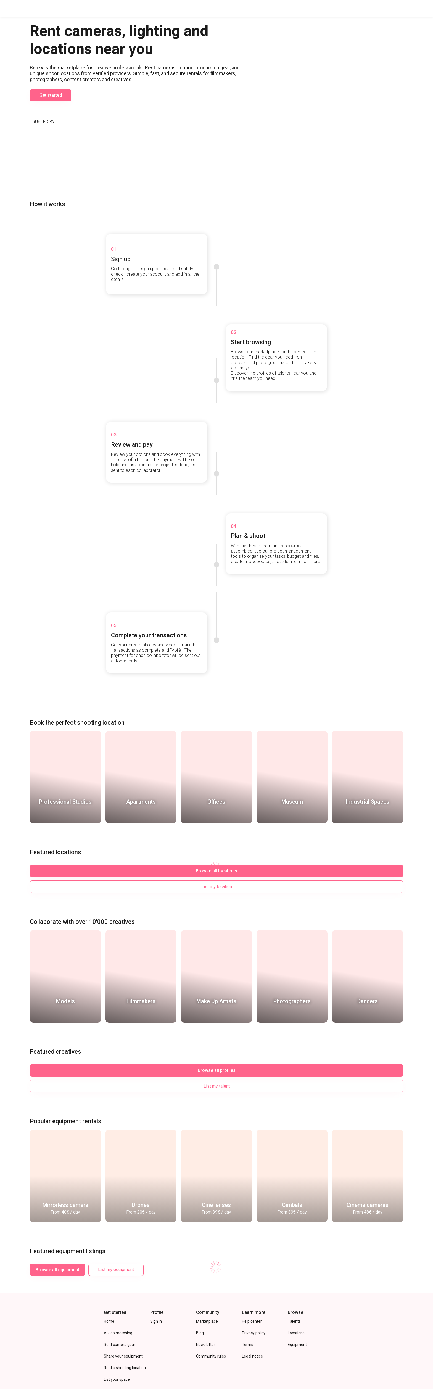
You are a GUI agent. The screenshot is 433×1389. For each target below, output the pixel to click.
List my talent (116, 1044)
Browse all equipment (57, 1228)
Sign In (417, 8)
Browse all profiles (57, 1044)
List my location (116, 861)
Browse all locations (57, 861)
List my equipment (116, 1228)
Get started (50, 111)
